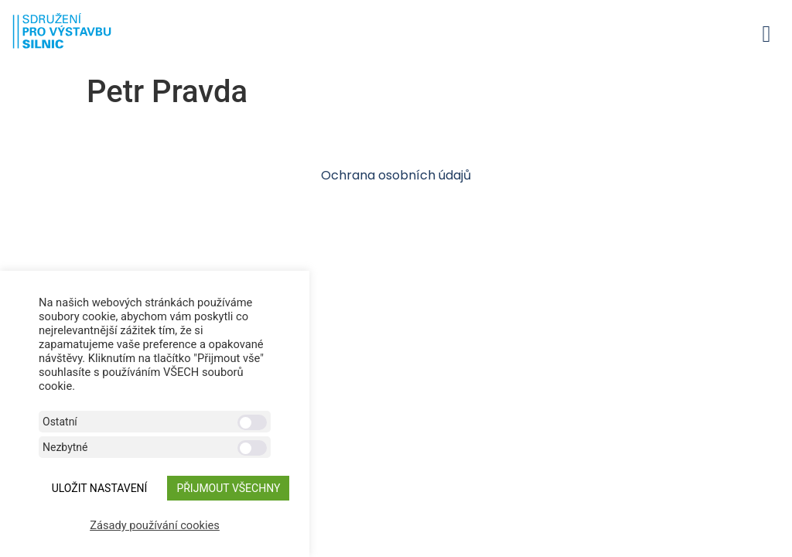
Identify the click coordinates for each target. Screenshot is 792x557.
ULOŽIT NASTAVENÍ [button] (100, 488)
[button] (766, 33)
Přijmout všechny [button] (228, 488)
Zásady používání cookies (155, 525)
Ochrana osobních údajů (396, 175)
